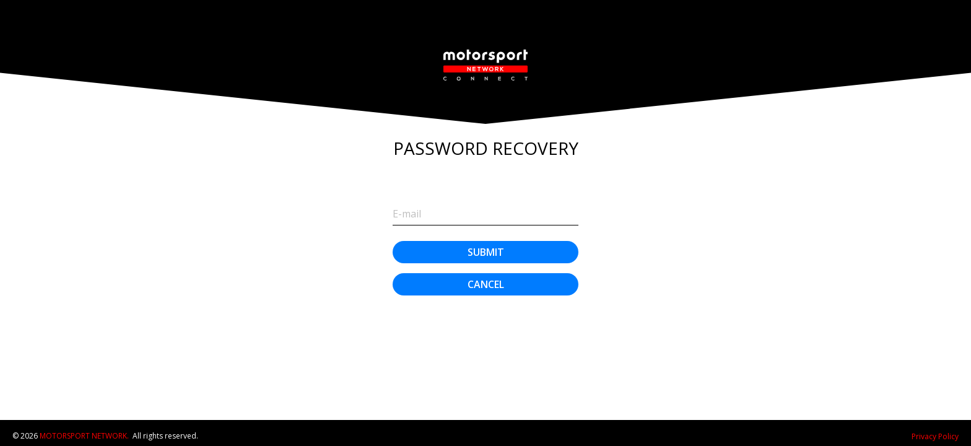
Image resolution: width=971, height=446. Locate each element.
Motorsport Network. (84, 436)
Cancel (486, 284)
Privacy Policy (935, 436)
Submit (486, 252)
